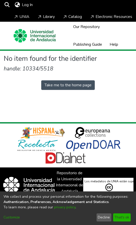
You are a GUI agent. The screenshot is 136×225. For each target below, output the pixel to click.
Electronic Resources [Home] (110, 16)
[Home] (34, 36)
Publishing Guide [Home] (87, 44)
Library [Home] (46, 16)
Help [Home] (114, 44)
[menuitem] (17, 5)
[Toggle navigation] (48, 5)
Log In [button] (27, 5)
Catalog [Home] (72, 16)
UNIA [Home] (21, 16)
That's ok (121, 217)
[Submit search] (7, 5)
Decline (104, 217)
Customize (12, 217)
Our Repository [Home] (86, 27)
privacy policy (64, 207)
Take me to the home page (68, 85)
